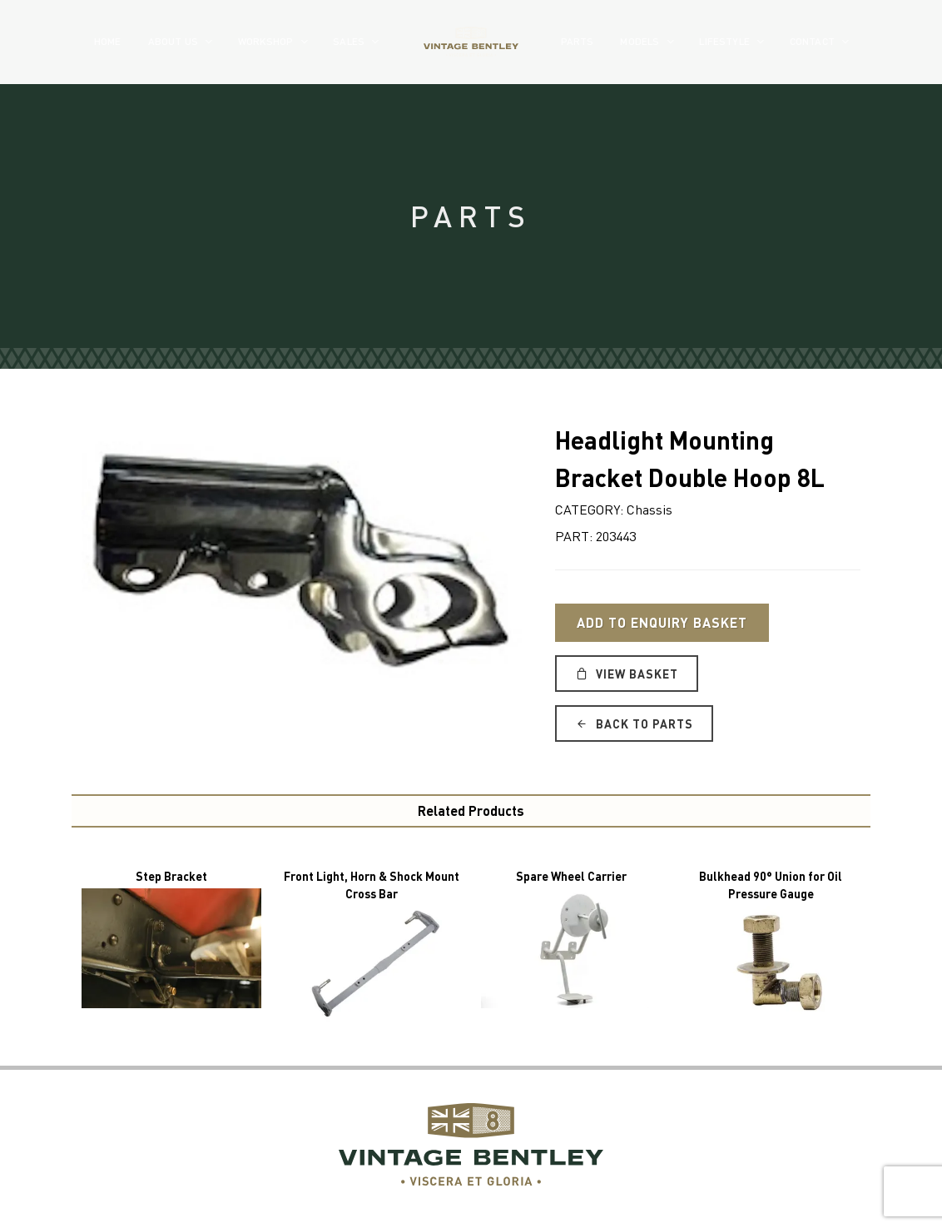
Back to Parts (634, 723)
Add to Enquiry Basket (662, 622)
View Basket (626, 674)
